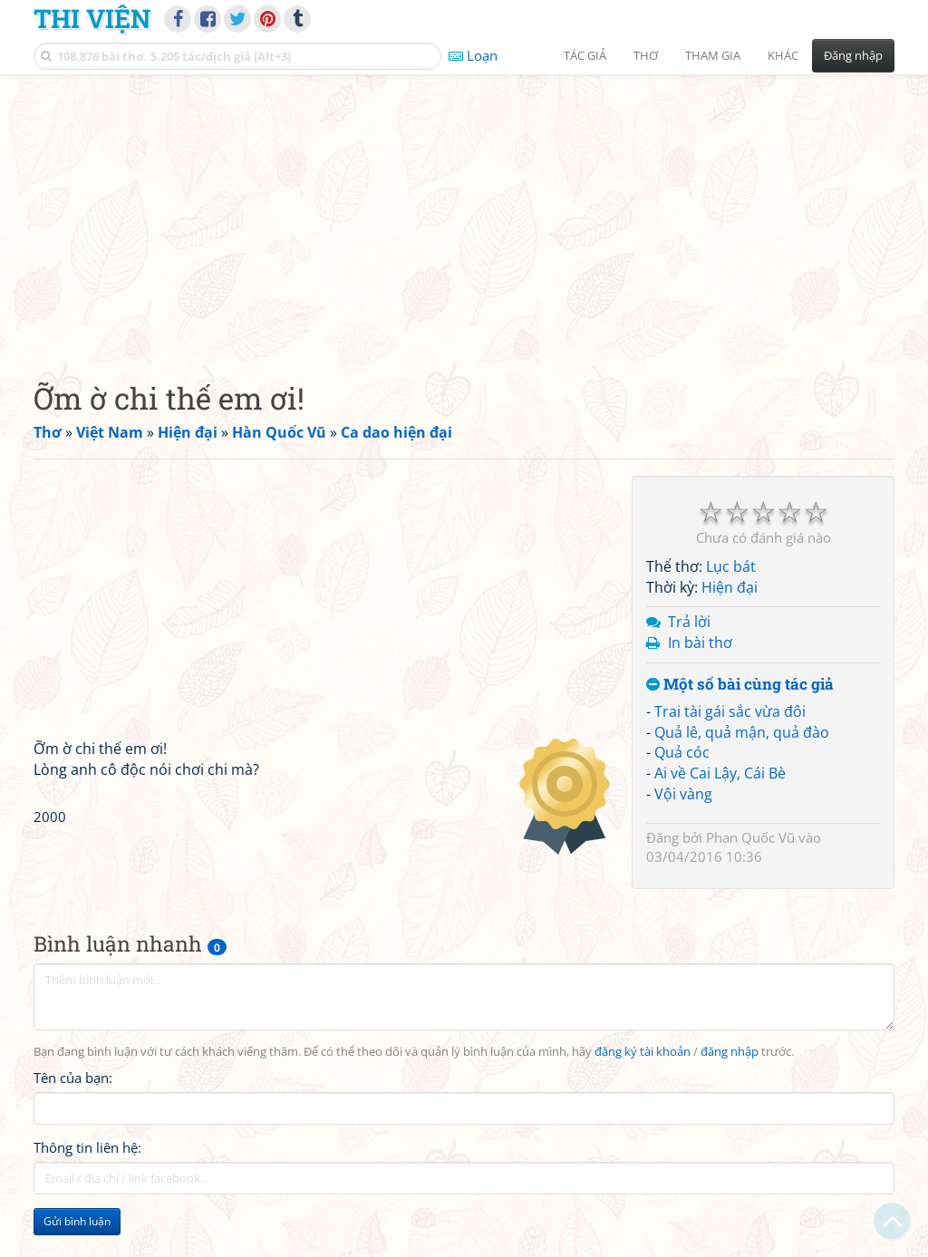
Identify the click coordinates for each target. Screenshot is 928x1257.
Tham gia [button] (712, 55)
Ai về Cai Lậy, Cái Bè (720, 773)
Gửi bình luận (77, 1221)
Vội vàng (683, 794)
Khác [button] (783, 55)
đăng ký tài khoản (642, 1051)
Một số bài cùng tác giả (740, 684)
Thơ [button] (645, 55)
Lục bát (731, 566)
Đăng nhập (853, 55)
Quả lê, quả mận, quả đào (741, 732)
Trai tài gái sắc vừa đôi (730, 711)
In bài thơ (700, 643)
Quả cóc (682, 752)
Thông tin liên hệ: (87, 1147)
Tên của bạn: (73, 1077)
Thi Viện (92, 18)
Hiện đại (729, 587)
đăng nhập (730, 1051)
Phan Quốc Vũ (750, 837)
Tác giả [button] (585, 55)
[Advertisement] (464, 213)
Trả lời (689, 622)
